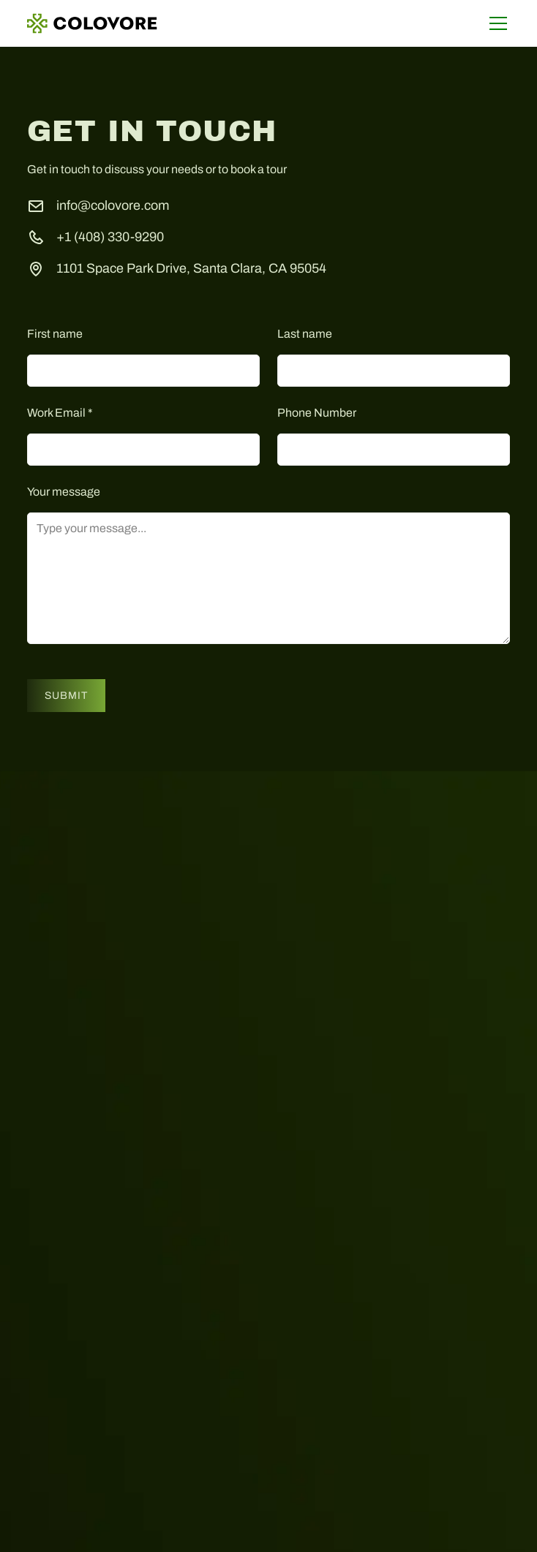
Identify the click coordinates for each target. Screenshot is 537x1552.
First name (55, 334)
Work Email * (60, 412)
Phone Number (316, 412)
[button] (495, 23)
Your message (63, 491)
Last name (304, 334)
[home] (92, 23)
